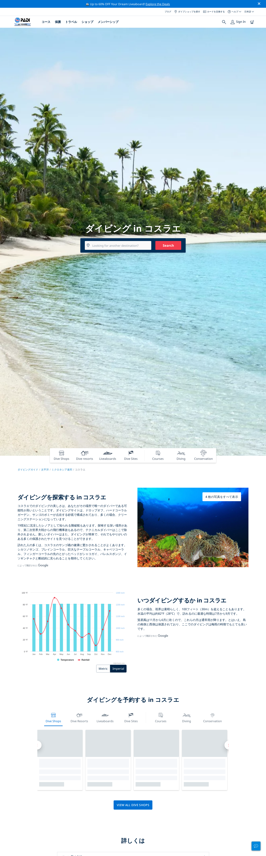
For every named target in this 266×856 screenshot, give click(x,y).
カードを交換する (214, 11)
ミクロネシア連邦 (62, 469)
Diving (186, 717)
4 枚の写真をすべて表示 (221, 497)
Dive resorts (79, 717)
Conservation (212, 717)
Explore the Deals (158, 4)
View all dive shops (133, 805)
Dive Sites (131, 717)
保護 (58, 22)
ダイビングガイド (28, 469)
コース (46, 22)
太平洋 (45, 469)
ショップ (87, 22)
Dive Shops (53, 717)
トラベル (71, 22)
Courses (160, 717)
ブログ (168, 11)
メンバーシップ (108, 22)
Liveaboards (105, 717)
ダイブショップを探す (187, 11)
